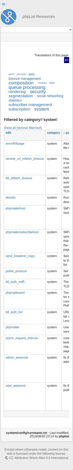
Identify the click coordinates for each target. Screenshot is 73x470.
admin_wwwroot (17, 357)
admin (12, 74)
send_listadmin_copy (20, 256)
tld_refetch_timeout (19, 178)
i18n (52, 82)
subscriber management (30, 104)
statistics (15, 100)
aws (31, 74)
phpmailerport (15, 292)
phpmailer (12, 327)
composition (21, 82)
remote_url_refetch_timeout (25, 158)
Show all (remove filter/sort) (23, 127)
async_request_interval (22, 338)
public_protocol (16, 271)
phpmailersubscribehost (22, 232)
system (41, 109)
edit (8, 132)
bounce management (25, 79)
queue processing (27, 87)
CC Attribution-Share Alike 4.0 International (38, 458)
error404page (15, 143)
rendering (17, 91)
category (53, 132)
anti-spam (21, 74)
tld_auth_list (14, 312)
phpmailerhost (15, 208)
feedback (42, 83)
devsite (11, 197)
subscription (19, 109)
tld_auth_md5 (15, 281)
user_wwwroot (16, 385)
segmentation (21, 96)
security (38, 91)
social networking (50, 96)
